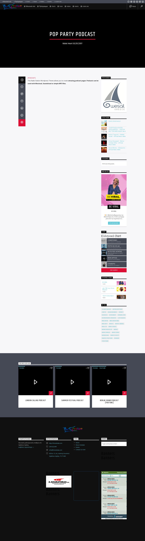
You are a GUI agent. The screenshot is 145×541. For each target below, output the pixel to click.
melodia (105, 429)
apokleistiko (117, 417)
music (111, 432)
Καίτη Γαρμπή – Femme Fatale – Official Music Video (117, 244)
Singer (116, 446)
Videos (41, 2)
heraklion (121, 423)
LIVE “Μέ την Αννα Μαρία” (108, 397)
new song (115, 441)
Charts (27, 2)
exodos (104, 423)
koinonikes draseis (109, 426)
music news (119, 432)
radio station (107, 446)
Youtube (102, 476)
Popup (132, 6)
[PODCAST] (32, 186)
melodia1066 (114, 429)
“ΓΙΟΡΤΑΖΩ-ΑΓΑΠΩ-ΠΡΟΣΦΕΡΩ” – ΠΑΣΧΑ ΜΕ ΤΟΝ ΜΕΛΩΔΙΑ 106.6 (117, 238)
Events (49, 2)
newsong (105, 443)
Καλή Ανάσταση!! (115, 230)
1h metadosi (106, 417)
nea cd (104, 435)
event (121, 420)
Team (34, 2)
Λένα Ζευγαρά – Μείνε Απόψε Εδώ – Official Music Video (116, 251)
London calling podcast (35, 508)
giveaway (112, 423)
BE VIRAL (104, 390)
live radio (121, 426)
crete (104, 420)
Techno (21, 476)
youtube (105, 449)
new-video (112, 435)
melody (104, 432)
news (116, 438)
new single (106, 441)
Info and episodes (113, 331)
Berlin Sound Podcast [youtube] (109, 510)
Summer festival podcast (72, 508)
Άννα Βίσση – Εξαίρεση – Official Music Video (117, 257)
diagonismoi (112, 420)
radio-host (115, 443)
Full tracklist (114, 378)
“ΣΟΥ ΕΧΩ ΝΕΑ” (108, 404)
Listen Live (57, 2)
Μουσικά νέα (6, 2)
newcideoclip (107, 438)
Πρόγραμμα (18, 2)
